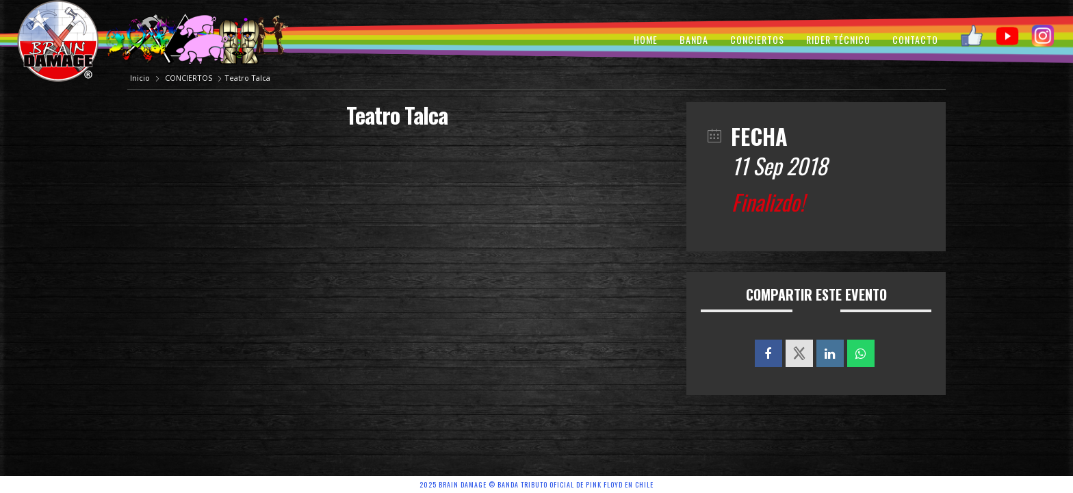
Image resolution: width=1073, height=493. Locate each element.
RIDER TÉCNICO (838, 39)
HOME (646, 39)
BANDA (694, 39)
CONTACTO (915, 39)
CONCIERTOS (757, 39)
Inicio (141, 78)
